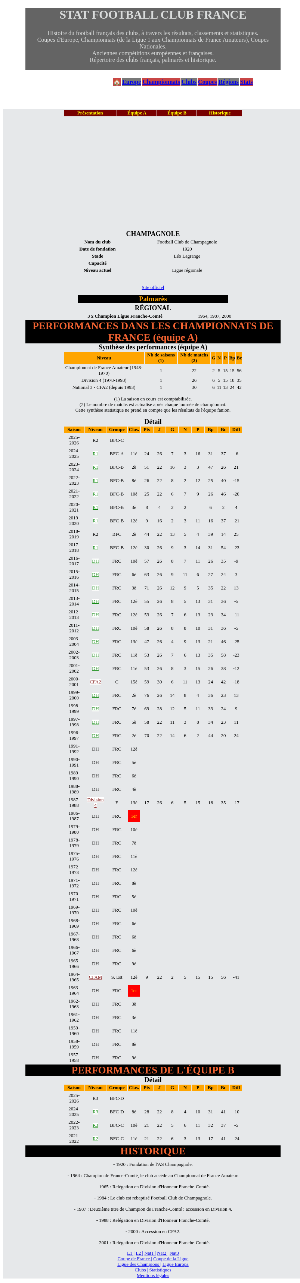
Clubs (189, 82)
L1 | (130, 1253)
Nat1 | (150, 1253)
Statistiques (160, 1270)
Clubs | (141, 1270)
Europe (131, 82)
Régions (229, 82)
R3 (95, 1111)
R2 (95, 1138)
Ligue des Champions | (139, 1264)
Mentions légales (153, 1275)
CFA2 (95, 682)
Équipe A (136, 113)
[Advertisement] (153, 173)
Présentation (90, 113)
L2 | (139, 1253)
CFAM (95, 977)
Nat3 (174, 1253)
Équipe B (176, 113)
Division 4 (95, 802)
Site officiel (153, 287)
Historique (220, 113)
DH (95, 561)
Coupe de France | (135, 1258)
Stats (246, 82)
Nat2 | (162, 1253)
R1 (95, 453)
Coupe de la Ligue (170, 1258)
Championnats (161, 82)
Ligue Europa (176, 1264)
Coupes (207, 82)
